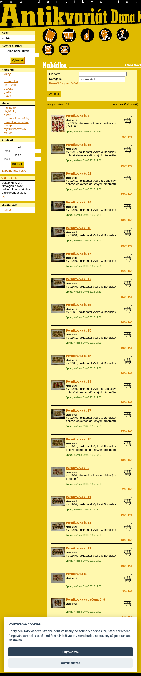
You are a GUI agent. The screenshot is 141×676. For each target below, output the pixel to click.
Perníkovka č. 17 (78, 253)
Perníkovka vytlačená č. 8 (85, 599)
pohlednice (11, 81)
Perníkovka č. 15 (78, 145)
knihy (7, 74)
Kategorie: (56, 79)
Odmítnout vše (70, 663)
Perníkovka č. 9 (77, 468)
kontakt (8, 132)
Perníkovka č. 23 (78, 381)
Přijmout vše (70, 652)
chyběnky (10, 111)
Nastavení (15, 640)
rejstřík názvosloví (15, 129)
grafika (8, 92)
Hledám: (54, 74)
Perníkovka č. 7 (77, 115)
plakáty (8, 88)
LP (5, 77)
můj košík (10, 107)
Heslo (17, 155)
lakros (8, 209)
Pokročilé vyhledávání (63, 83)
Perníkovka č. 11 (78, 497)
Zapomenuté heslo (14, 170)
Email (17, 147)
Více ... (6, 197)
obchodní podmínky (16, 118)
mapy (7, 95)
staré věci (71, 120)
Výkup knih (9, 178)
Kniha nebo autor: (17, 51)
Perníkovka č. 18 (78, 202)
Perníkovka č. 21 (78, 173)
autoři (7, 115)
